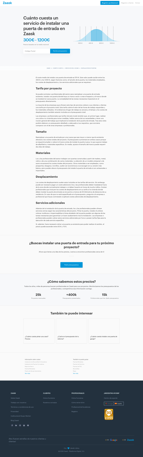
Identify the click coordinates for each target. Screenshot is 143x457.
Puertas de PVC (77, 366)
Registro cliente (127, 3)
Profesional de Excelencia (81, 407)
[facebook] (12, 425)
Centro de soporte (110, 398)
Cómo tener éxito (78, 402)
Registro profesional (110, 3)
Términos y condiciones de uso (22, 407)
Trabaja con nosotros (18, 402)
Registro (75, 411)
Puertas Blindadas (30, 368)
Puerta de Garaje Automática (33, 371)
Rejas (74, 371)
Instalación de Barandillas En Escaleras (36, 362)
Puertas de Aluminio (78, 364)
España (119, 403)
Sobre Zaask (15, 398)
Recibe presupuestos (60, 51)
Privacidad (14, 411)
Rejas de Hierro (29, 366)
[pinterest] (28, 425)
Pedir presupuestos (71, 265)
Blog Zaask (15, 420)
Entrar (137, 3)
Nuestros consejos (50, 402)
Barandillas (76, 368)
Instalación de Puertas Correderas (34, 364)
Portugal (110, 403)
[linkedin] (16, 425)
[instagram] (20, 425)
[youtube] (24, 425)
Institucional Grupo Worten (21, 416)
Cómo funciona (49, 398)
